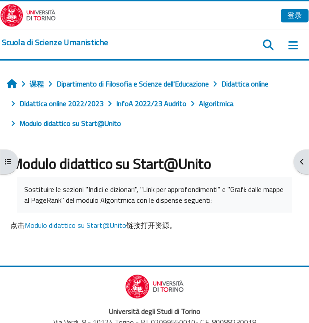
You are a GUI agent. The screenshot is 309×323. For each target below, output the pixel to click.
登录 (295, 15)
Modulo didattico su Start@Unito (75, 225)
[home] (55, 43)
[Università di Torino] (28, 14)
